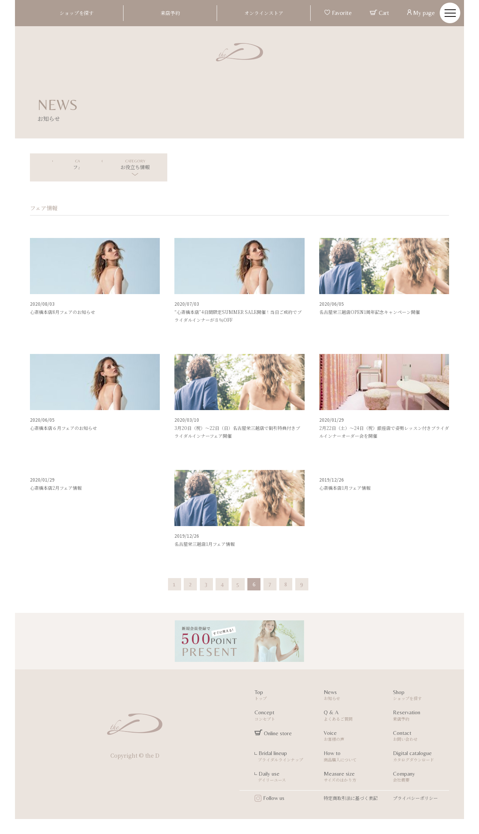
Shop (422, 696)
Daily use (283, 777)
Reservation (422, 716)
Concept (283, 716)
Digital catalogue (422, 757)
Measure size (353, 777)
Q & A (353, 716)
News (353, 696)
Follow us (269, 798)
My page (421, 12)
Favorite (338, 12)
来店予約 (170, 12)
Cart (379, 12)
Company (422, 777)
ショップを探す (77, 12)
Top (283, 696)
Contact (422, 737)
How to (353, 757)
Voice (353, 737)
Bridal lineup (283, 757)
